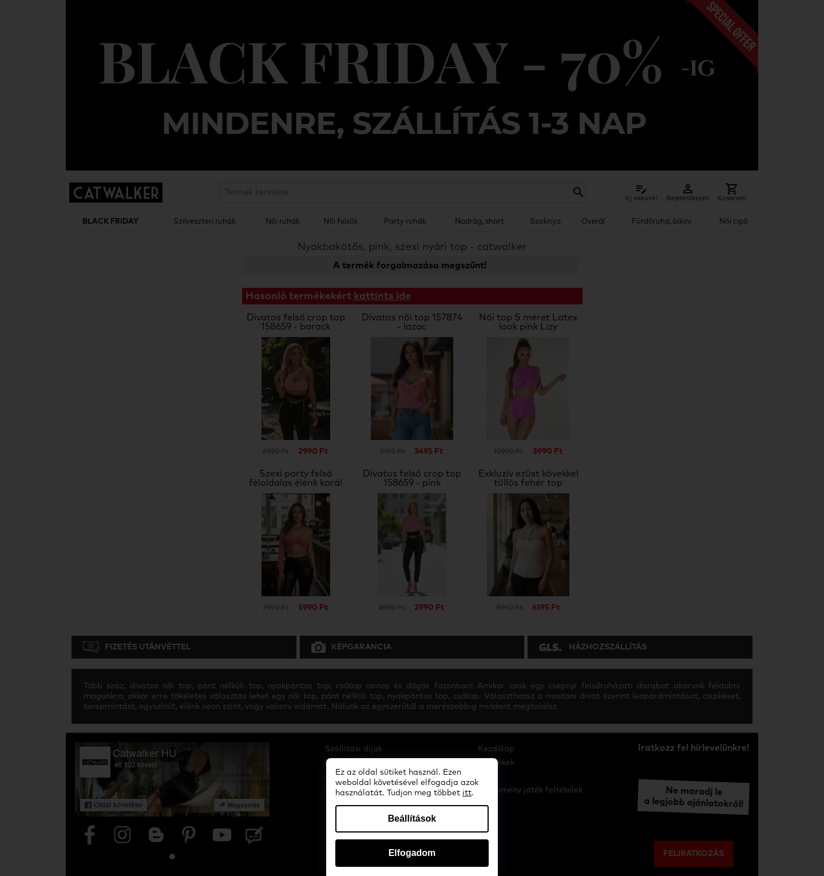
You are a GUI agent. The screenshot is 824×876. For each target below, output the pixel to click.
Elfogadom (412, 853)
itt (467, 793)
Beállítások (412, 818)
